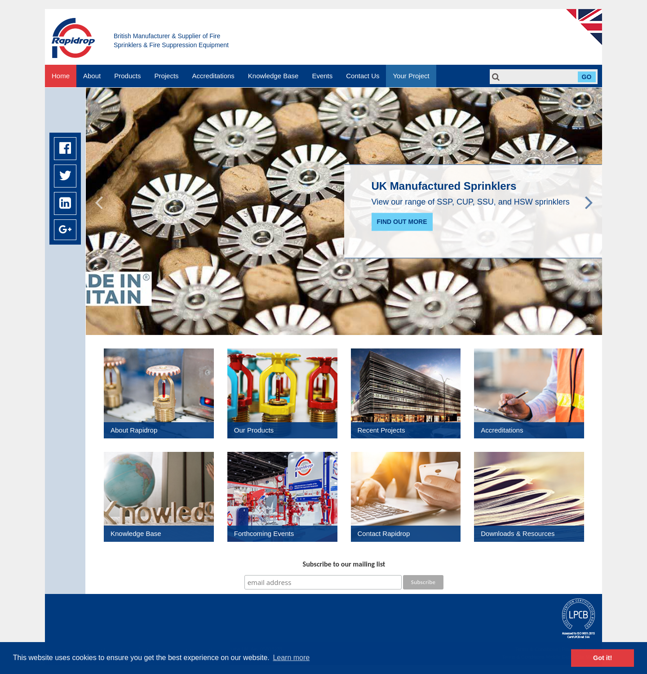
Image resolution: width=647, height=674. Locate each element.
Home (61, 76)
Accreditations (213, 76)
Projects (166, 76)
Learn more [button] (291, 657)
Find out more (402, 222)
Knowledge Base (273, 76)
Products (127, 76)
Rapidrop (73, 38)
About (92, 76)
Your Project (411, 76)
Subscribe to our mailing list (344, 564)
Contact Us (362, 76)
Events (322, 76)
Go (587, 76)
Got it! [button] (602, 657)
